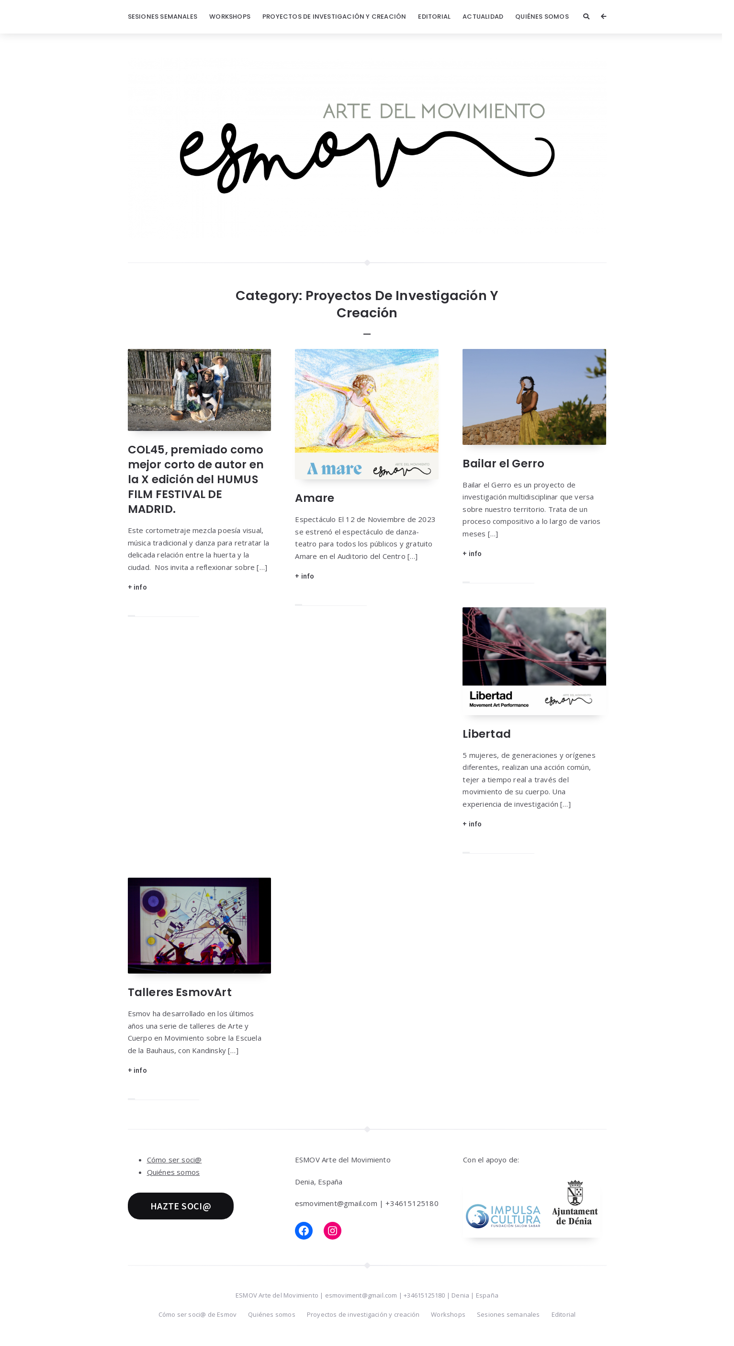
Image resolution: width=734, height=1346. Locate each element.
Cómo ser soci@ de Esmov (197, 1314)
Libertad (487, 734)
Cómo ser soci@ (174, 1159)
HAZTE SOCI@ (180, 1206)
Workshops (229, 16)
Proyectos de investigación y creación (334, 16)
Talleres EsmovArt (180, 992)
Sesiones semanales (163, 16)
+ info (137, 587)
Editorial (434, 16)
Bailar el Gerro (503, 463)
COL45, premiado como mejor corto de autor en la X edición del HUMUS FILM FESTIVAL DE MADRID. (196, 479)
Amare (314, 498)
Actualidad (483, 16)
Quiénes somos (542, 16)
